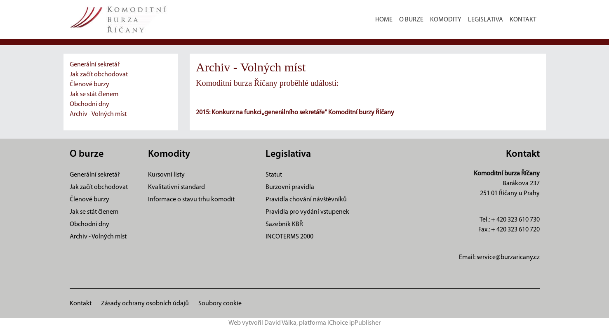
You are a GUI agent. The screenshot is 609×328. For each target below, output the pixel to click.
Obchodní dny (89, 104)
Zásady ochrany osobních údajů (145, 303)
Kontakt (523, 20)
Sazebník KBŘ (284, 224)
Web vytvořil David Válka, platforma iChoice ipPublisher (304, 323)
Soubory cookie (220, 303)
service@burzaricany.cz (508, 257)
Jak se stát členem (94, 94)
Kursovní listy (166, 175)
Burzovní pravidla (290, 187)
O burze (411, 20)
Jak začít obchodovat (99, 74)
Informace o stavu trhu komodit (191, 199)
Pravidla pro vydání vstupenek (307, 212)
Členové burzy (89, 84)
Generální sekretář (95, 64)
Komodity (445, 20)
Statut (274, 175)
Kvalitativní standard (176, 187)
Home (384, 20)
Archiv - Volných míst (98, 114)
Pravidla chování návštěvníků (306, 199)
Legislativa (485, 20)
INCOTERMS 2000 (289, 237)
